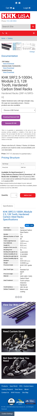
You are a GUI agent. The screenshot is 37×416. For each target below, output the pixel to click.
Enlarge (32, 52)
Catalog (10, 38)
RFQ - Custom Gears (26, 386)
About (26, 389)
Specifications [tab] (8, 206)
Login (26, 8)
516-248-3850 (11, 21)
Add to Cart (27, 195)
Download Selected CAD (11, 117)
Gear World (13, 386)
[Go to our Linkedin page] (16, 3)
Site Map (25, 392)
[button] (33, 26)
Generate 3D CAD (10, 123)
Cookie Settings (7, 414)
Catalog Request (7, 389)
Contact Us (5, 392)
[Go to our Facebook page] (19, 3)
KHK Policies (15, 392)
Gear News (18, 389)
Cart (10, 8)
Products (4, 386)
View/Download (8, 64)
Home (3, 38)
